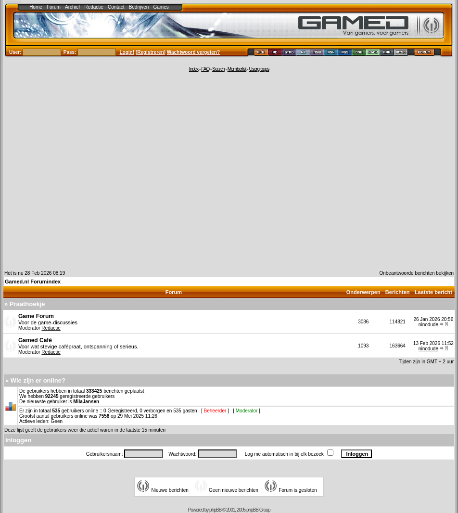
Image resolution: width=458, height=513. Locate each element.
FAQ (205, 69)
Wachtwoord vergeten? (193, 52)
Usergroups (259, 69)
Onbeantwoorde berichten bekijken (416, 273)
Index (193, 69)
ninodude (428, 324)
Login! (127, 52)
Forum (54, 7)
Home (35, 7)
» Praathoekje (24, 304)
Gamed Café (35, 340)
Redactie (93, 7)
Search (218, 69)
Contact (116, 7)
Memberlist (237, 69)
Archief (72, 7)
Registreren (150, 52)
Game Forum (36, 316)
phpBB (215, 510)
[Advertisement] (90, 170)
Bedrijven (139, 7)
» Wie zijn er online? (35, 380)
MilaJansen (86, 401)
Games (161, 7)
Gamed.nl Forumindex (33, 281)
